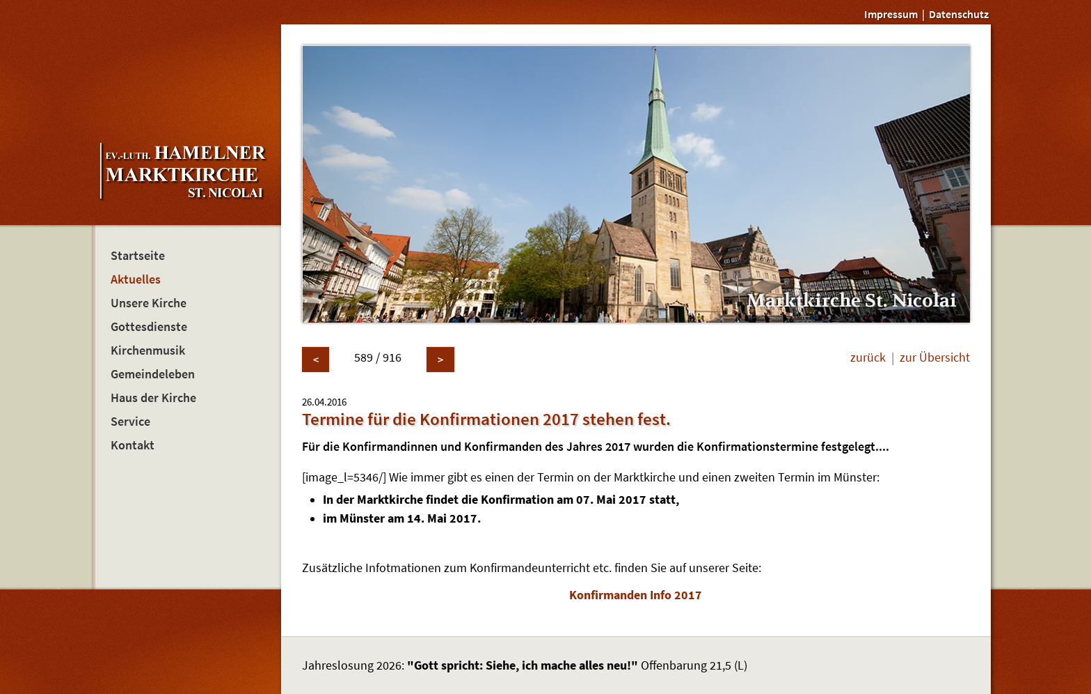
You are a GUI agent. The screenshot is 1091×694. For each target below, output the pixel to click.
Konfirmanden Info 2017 (635, 595)
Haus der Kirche (153, 398)
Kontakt (132, 445)
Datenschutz (959, 14)
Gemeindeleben (153, 374)
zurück (868, 357)
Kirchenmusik (148, 350)
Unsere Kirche (148, 303)
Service (130, 421)
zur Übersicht (935, 357)
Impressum (891, 14)
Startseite (138, 255)
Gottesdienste (149, 326)
